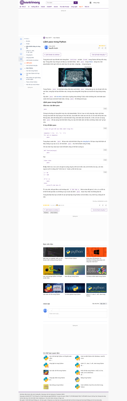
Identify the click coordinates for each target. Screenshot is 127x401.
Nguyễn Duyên (53, 48)
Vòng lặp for (29, 55)
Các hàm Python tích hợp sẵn (32, 74)
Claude (43, 6)
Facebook (58, 392)
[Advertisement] (63, 23)
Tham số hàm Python (31, 82)
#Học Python (54, 211)
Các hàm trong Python (32, 70)
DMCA (63, 392)
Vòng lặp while (30, 57)
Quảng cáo (53, 392)
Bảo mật (33, 392)
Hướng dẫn (37, 392)
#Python (46, 211)
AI (28, 6)
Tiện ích (87, 6)
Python (91, 62)
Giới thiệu (22, 392)
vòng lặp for (86, 141)
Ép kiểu (28, 41)
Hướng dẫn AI (35, 6)
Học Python (56, 37)
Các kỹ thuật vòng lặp (98, 54)
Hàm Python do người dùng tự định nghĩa (33, 78)
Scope (28, 43)
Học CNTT (49, 37)
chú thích (59, 96)
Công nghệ (74, 6)
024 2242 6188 (32, 396)
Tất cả (23, 6)
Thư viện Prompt (64, 6)
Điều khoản (27, 392)
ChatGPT (49, 6)
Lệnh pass (29, 63)
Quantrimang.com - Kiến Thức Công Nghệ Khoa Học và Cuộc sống (30, 2)
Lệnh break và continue (52, 54)
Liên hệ (48, 392)
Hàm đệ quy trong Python (32, 84)
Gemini (56, 6)
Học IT (81, 6)
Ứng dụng (43, 392)
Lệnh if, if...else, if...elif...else (30, 51)
